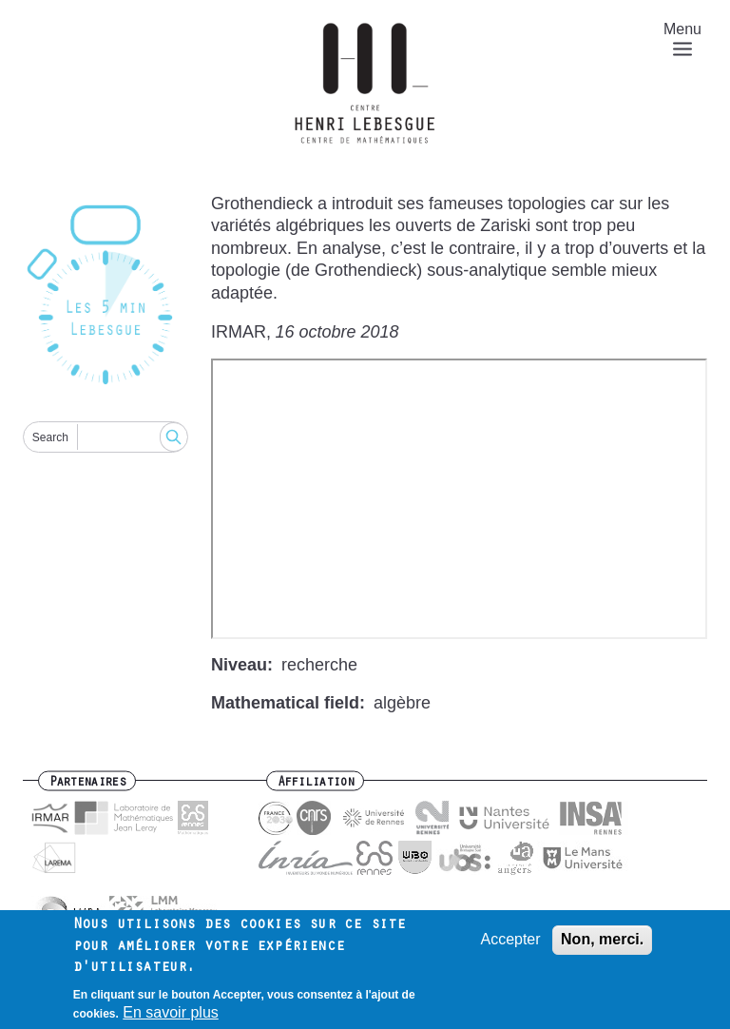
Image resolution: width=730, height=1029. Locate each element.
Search (50, 437)
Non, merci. (602, 939)
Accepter (510, 939)
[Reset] (105, 296)
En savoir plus (171, 1012)
